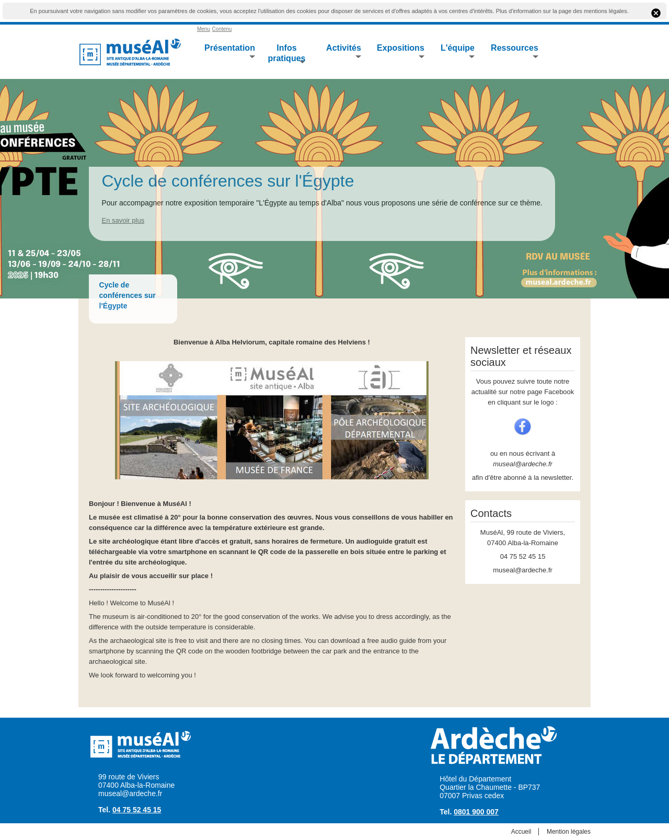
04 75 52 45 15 (136, 810)
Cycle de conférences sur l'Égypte (227, 180)
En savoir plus (122, 220)
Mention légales (569, 831)
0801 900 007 (476, 812)
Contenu (222, 29)
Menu (203, 29)
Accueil (521, 831)
